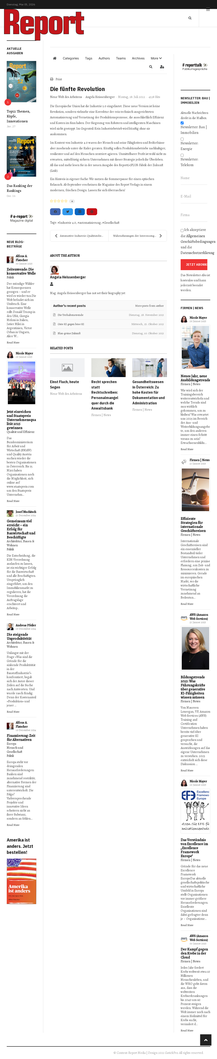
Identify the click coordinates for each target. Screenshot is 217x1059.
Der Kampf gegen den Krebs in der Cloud (194, 953)
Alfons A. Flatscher (22, 258)
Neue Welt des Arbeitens (66, 97)
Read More (13, 342)
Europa (11, 744)
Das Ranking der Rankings (19, 188)
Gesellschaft (111, 223)
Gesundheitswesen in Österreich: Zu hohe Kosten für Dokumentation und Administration (148, 392)
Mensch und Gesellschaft (15, 750)
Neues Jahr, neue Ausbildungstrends (195, 378)
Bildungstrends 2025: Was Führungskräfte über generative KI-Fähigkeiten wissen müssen (193, 687)
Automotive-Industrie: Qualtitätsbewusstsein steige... (81, 236)
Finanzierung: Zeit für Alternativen (21, 737)
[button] (156, 58)
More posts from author (149, 306)
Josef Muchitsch (26, 512)
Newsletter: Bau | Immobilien (194, 130)
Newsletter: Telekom (189, 162)
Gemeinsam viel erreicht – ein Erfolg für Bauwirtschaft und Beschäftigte (21, 529)
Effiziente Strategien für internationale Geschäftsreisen (193, 524)
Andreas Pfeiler (26, 625)
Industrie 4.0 (67, 223)
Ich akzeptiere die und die (195, 241)
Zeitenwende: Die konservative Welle (21, 271)
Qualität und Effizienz (20, 432)
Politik (10, 277)
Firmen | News (101, 415)
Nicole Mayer (24, 353)
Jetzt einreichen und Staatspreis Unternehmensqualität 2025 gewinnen (21, 419)
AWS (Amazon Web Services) (199, 617)
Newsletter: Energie (189, 146)
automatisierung (90, 223)
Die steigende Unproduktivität (19, 636)
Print (59, 79)
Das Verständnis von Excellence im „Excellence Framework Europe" (194, 848)
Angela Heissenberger (100, 97)
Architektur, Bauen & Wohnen (20, 543)
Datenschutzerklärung (197, 252)
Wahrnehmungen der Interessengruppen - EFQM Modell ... (140, 236)
